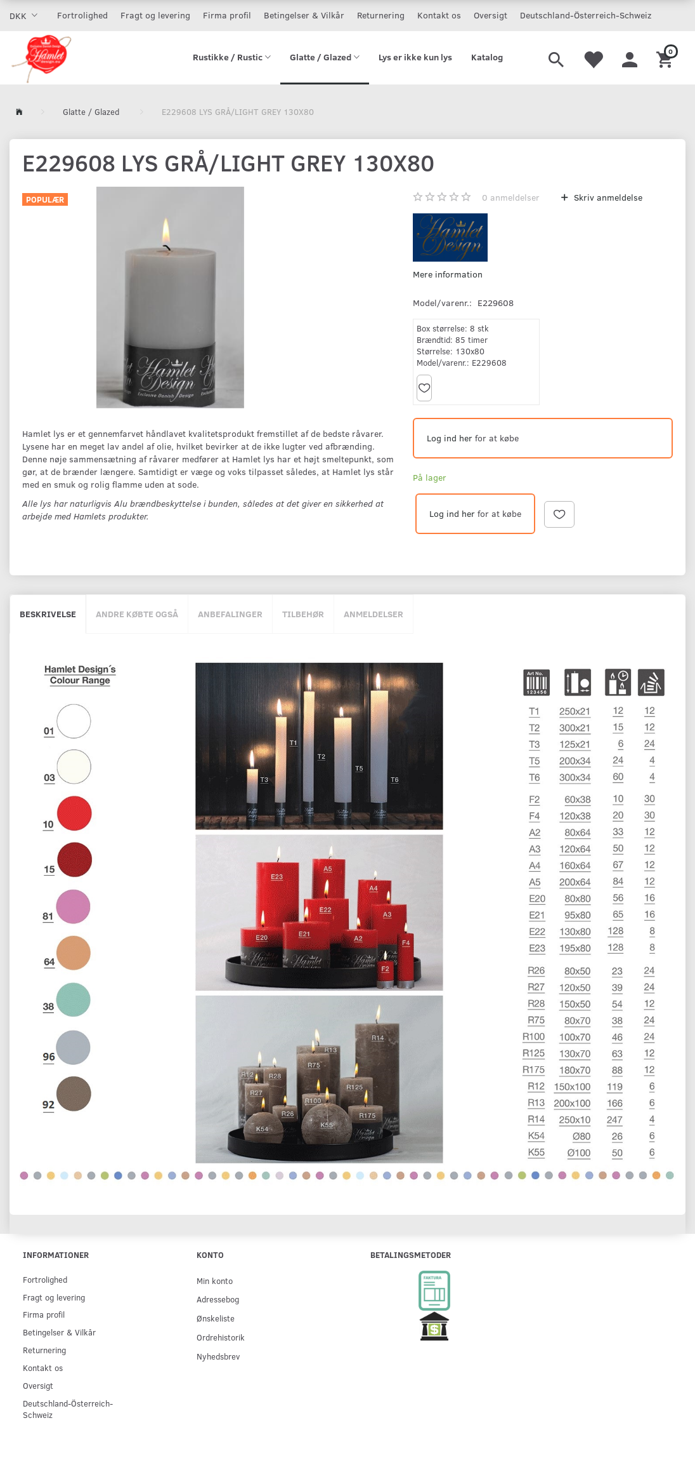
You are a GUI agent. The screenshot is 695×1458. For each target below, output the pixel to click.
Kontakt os (439, 15)
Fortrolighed (82, 15)
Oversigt (490, 15)
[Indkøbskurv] (666, 57)
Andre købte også (137, 614)
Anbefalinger (230, 614)
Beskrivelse (48, 614)
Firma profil (227, 15)
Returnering (381, 15)
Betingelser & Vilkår (304, 15)
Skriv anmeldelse (606, 197)
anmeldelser (511, 197)
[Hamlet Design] (41, 57)
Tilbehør (303, 614)
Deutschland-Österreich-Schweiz (585, 15)
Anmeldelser (373, 614)
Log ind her (449, 438)
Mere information (448, 274)
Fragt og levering (155, 15)
